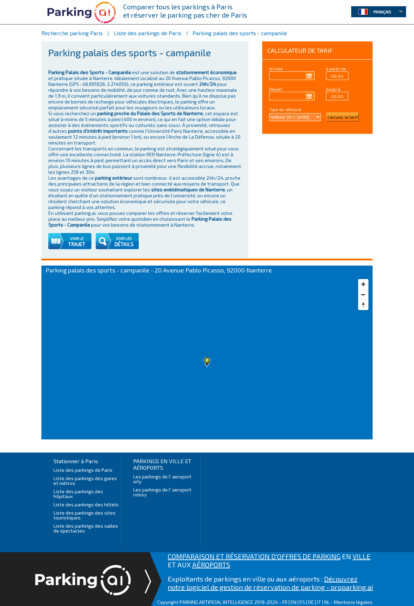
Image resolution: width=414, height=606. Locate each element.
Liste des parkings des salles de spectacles (85, 528)
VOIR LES (124, 238)
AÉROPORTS (211, 564)
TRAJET (76, 244)
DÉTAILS (124, 244)
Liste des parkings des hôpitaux (78, 493)
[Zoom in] (363, 284)
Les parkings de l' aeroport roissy (162, 492)
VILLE (362, 556)
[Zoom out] (363, 294)
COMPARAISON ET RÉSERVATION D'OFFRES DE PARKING (254, 556)
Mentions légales (353, 602)
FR (284, 602)
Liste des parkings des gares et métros (85, 480)
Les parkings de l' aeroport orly (162, 479)
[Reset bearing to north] (363, 305)
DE (311, 602)
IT (319, 602)
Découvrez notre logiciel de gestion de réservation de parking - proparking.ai (270, 583)
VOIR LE (76, 238)
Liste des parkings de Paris (82, 470)
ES (302, 602)
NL (327, 602)
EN (293, 602)
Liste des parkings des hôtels (86, 504)
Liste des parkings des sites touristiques (84, 515)
